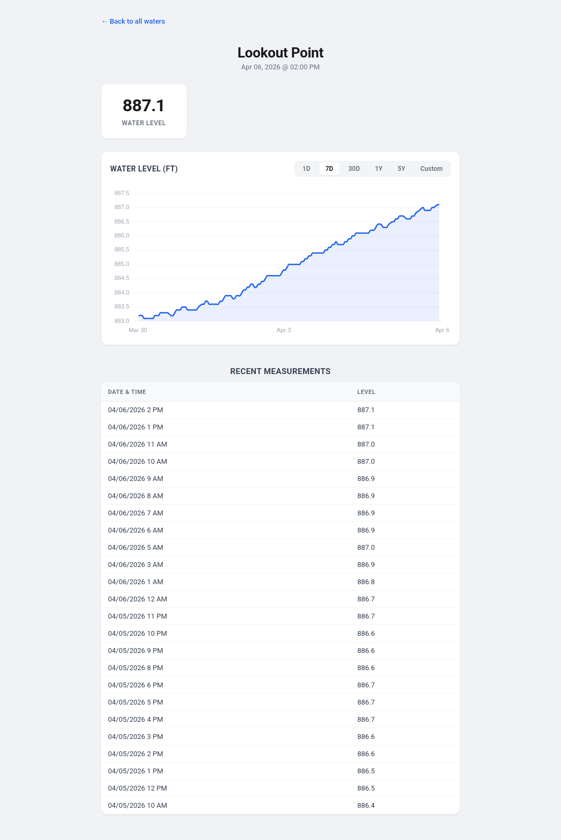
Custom (431, 169)
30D (354, 169)
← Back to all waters (133, 21)
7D (330, 169)
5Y (401, 169)
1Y (379, 169)
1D (307, 169)
